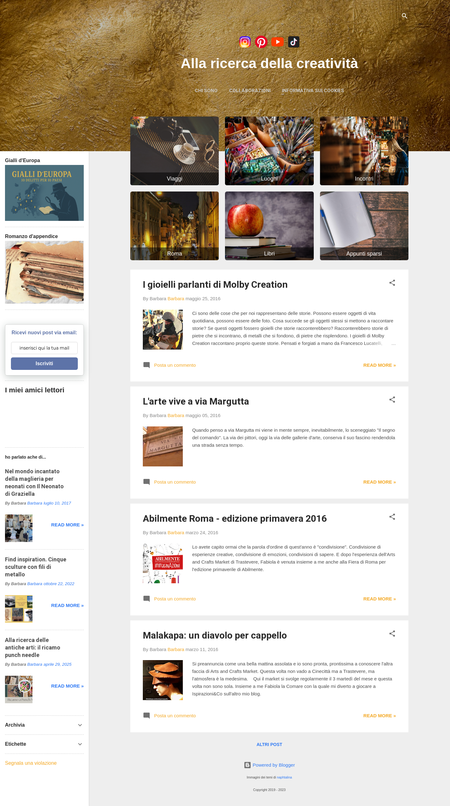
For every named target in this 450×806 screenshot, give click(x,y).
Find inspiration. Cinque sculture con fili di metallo (35, 567)
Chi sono (206, 90)
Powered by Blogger (269, 765)
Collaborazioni (250, 90)
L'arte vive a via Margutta (196, 401)
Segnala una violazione (31, 763)
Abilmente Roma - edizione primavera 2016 (235, 518)
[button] (392, 284)
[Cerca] (404, 17)
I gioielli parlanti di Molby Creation (215, 284)
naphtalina (284, 777)
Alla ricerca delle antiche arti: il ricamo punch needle (32, 647)
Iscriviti (44, 363)
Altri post (269, 744)
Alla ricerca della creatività (269, 63)
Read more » (379, 365)
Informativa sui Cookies (313, 90)
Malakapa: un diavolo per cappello (215, 635)
